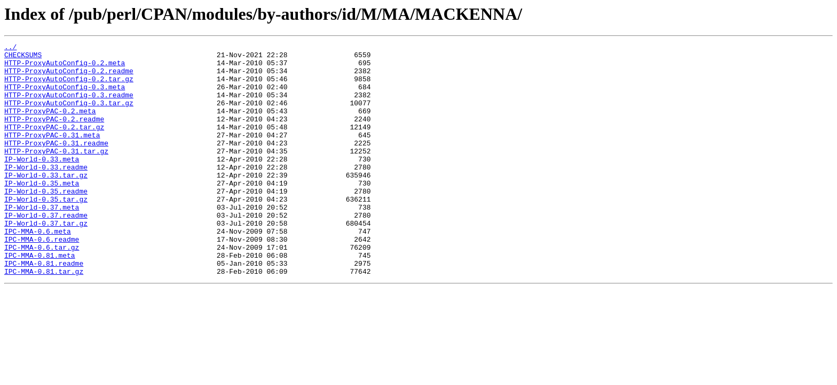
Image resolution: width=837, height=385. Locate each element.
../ (10, 48)
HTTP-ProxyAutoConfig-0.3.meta (64, 96)
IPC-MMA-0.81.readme (43, 308)
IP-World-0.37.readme (46, 250)
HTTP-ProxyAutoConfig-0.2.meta (64, 67)
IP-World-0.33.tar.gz (46, 202)
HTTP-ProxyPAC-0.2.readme (54, 135)
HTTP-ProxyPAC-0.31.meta (52, 154)
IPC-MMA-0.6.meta (37, 269)
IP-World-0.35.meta (41, 212)
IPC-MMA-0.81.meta (39, 298)
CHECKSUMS (23, 58)
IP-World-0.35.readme (46, 221)
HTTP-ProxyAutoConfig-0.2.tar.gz (68, 86)
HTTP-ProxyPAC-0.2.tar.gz (54, 144)
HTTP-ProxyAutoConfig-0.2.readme (68, 77)
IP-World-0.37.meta (41, 240)
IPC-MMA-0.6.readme (41, 279)
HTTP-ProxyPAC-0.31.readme (56, 163)
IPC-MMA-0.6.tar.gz (41, 289)
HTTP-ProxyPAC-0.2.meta (50, 125)
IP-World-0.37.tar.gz (46, 260)
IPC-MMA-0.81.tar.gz (43, 317)
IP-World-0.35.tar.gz (46, 231)
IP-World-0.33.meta (41, 183)
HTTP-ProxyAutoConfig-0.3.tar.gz (68, 115)
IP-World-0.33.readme (46, 192)
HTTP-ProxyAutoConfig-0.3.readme (68, 106)
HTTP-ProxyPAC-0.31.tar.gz (56, 173)
